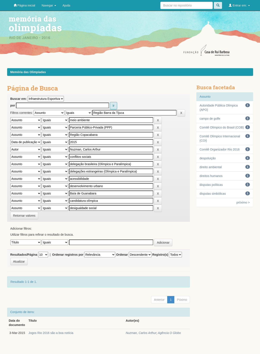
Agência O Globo (169, 333)
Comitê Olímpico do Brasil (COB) (222, 127)
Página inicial (24, 5)
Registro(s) (160, 254)
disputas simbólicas (213, 193)
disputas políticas (211, 184)
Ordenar (122, 254)
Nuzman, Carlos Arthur (141, 333)
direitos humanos (211, 176)
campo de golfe (210, 118)
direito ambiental (211, 167)
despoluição (208, 158)
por (12, 105)
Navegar (49, 5)
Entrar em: (239, 5)
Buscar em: (18, 98)
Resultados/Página (23, 254)
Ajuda (66, 5)
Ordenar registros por (68, 254)
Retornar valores (24, 215)
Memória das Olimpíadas (28, 72)
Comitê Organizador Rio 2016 (220, 149)
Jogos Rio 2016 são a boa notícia (50, 333)
